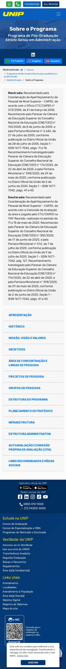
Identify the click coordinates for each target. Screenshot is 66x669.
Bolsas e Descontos (14, 562)
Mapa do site (10, 608)
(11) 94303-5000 (35, 508)
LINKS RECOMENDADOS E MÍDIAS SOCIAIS (31, 463)
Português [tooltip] (14, 61)
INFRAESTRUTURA (23, 422)
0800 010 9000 (33, 504)
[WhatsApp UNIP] (9, 4)
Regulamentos (11, 566)
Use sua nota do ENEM (16, 549)
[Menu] (58, 14)
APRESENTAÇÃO (22, 315)
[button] (23, 656)
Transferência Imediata (16, 553)
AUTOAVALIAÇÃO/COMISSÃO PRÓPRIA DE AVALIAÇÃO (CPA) (31, 447)
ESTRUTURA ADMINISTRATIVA (31, 434)
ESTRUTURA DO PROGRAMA (30, 399)
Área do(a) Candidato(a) (16, 570)
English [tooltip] (34, 61)
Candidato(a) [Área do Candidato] (32, 4)
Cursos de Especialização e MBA (22, 528)
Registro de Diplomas (15, 604)
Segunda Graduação (14, 557)
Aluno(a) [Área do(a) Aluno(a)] (51, 4)
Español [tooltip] (53, 61)
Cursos (30, 70)
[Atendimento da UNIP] (18, 4)
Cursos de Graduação (15, 524)
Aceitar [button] (33, 662)
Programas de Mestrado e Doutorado (24, 532)
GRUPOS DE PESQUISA (26, 388)
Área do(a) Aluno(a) (13, 595)
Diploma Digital (11, 600)
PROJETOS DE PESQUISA (28, 376)
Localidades (10, 587)
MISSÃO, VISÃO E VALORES (29, 338)
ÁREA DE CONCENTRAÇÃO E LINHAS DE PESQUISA (28, 363)
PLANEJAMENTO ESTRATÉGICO (32, 411)
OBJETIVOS (19, 349)
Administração (14, 80)
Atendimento (10, 583)
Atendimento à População (18, 591)
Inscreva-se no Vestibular (18, 545)
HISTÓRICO (18, 326)
